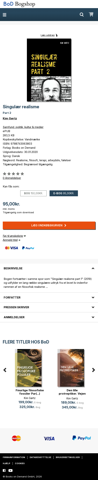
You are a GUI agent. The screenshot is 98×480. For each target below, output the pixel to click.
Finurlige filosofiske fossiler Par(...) (30, 392)
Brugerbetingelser (68, 457)
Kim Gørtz (10, 118)
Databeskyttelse (40, 457)
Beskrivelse (13, 268)
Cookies (20, 463)
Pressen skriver (16, 307)
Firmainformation (14, 457)
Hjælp (6, 463)
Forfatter (12, 297)
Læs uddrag (48, 35)
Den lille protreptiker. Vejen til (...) (72, 394)
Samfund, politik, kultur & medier (23, 127)
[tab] (49, 266)
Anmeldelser (14, 317)
